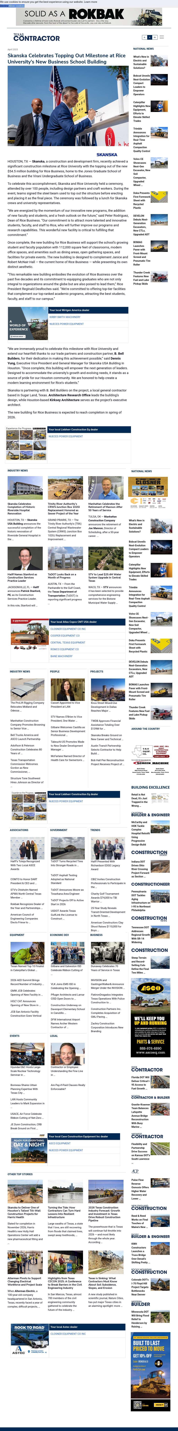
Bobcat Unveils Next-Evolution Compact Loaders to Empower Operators (139, 549)
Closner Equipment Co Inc (68, 629)
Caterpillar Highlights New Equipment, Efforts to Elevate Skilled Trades (139, 572)
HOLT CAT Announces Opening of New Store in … (26, 1003)
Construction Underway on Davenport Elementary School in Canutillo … (68, 1009)
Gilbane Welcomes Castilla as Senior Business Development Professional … (68, 731)
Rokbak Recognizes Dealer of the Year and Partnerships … (27, 906)
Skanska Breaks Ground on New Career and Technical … (107, 737)
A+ (155, 37)
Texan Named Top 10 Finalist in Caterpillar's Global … (27, 968)
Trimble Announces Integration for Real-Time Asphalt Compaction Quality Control (141, 140)
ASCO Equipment (60, 1143)
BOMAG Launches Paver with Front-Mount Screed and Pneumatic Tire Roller (141, 253)
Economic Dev (59, 935)
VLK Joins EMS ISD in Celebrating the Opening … (66, 986)
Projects (96, 671)
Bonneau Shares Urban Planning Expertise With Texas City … (24, 1089)
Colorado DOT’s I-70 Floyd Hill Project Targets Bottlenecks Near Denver (140, 1287)
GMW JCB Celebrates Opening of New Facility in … (27, 992)
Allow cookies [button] (16, 5)
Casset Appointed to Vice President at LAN (65, 704)
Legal (54, 1035)
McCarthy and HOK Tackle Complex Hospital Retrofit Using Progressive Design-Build (140, 833)
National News (143, 48)
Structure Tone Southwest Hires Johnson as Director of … (27, 782)
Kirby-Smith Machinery (65, 317)
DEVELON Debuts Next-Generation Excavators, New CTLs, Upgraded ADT (138, 669)
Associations (19, 830)
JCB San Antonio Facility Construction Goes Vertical (26, 1013)
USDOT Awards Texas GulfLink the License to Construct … (64, 914)
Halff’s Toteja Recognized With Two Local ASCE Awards (25, 865)
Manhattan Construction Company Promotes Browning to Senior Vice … (28, 724)
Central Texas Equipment (68, 642)
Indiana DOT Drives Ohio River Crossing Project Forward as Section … (140, 869)
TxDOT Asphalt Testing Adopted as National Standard (64, 879)
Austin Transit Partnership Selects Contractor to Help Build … (106, 749)
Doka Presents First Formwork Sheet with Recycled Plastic (141, 200)
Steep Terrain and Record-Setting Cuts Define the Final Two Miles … (140, 965)
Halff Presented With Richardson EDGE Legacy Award (105, 865)
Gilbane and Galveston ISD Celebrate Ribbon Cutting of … (67, 970)
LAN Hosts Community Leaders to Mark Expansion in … (28, 1103)
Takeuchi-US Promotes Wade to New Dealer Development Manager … (67, 745)
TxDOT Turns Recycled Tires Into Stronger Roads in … (67, 863)
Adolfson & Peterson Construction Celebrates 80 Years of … (26, 749)
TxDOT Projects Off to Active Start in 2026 (67, 902)
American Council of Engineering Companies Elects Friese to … (24, 918)
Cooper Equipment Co (65, 635)
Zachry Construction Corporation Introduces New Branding (107, 1027)
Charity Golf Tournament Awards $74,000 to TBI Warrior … (105, 897)
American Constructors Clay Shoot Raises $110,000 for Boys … (107, 926)
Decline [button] (4, 5)
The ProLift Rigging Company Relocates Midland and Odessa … (27, 706)
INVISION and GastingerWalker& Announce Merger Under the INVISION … (108, 984)
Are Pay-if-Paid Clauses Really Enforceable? (68, 1087)
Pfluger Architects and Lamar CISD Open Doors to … (67, 996)
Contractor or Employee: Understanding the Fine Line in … (67, 1071)
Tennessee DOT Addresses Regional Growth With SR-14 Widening (140, 935)
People (55, 671)
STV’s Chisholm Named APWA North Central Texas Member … (26, 893)
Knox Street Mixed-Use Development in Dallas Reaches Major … (104, 706)
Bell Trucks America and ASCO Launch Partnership (25, 737)
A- (145, 37)
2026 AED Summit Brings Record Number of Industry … (27, 982)
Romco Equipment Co (65, 649)
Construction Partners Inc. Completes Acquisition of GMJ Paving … (106, 1012)
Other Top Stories (20, 1174)
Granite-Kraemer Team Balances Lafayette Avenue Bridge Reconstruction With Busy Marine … (140, 1116)
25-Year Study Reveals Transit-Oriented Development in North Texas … (108, 912)
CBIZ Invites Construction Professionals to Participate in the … (108, 883)
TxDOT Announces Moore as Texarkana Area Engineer (67, 891)
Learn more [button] (90, 1)
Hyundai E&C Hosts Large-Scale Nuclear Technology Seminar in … (26, 1071)
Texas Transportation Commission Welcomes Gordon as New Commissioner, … (24, 766)
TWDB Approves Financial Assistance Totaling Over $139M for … (106, 724)
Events (14, 1035)
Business (96, 935)
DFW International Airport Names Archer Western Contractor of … (65, 1023)
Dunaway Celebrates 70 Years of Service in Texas (105, 968)
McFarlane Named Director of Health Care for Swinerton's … (68, 758)
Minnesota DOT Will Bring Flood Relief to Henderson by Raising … (140, 1319)
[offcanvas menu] (161, 37)
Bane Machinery (61, 656)
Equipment (17, 935)
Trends (95, 830)
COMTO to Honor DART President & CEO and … (24, 881)
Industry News (18, 470)
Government (58, 830)
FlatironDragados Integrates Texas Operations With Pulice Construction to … (108, 998)
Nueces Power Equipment (67, 324)
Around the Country (145, 729)
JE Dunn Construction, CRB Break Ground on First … (26, 1126)
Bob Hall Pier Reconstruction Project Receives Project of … (107, 762)
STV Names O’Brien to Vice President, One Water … (66, 718)
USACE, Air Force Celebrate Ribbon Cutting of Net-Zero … (27, 1115)
